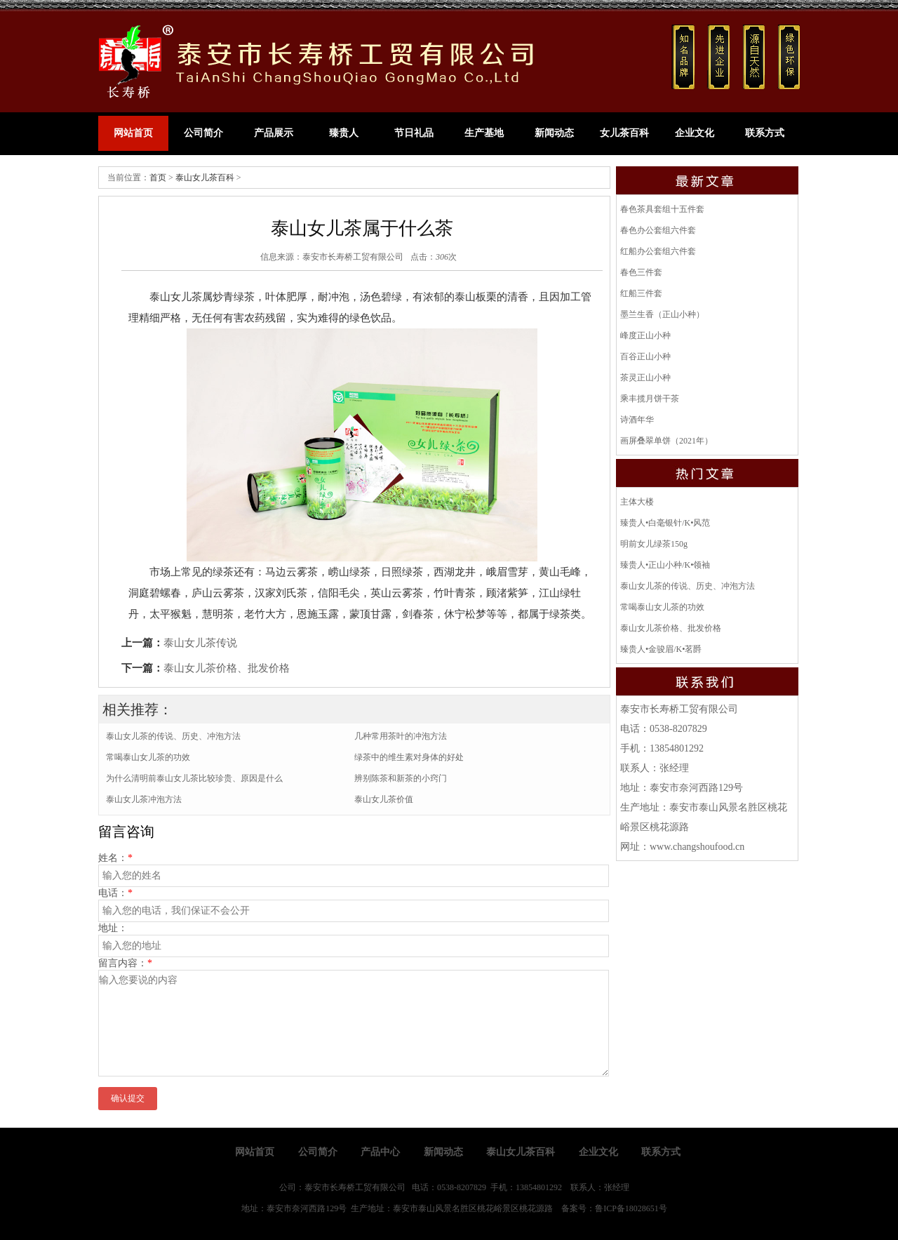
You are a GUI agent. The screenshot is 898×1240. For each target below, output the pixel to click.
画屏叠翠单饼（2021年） (666, 441)
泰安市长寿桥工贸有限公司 (352, 257)
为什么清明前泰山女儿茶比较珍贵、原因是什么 (194, 778)
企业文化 (694, 133)
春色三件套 (641, 272)
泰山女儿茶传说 (200, 642)
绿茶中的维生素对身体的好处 (409, 757)
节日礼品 (414, 133)
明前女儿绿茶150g (654, 544)
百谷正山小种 (645, 356)
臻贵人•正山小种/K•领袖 (665, 565)
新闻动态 (554, 133)
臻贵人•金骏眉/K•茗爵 (661, 649)
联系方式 (764, 133)
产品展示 (273, 133)
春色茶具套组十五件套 (662, 209)
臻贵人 (343, 133)
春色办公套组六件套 (658, 230)
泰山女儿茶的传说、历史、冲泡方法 (173, 736)
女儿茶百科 (624, 133)
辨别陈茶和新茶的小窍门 (400, 778)
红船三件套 (641, 293)
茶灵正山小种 (645, 377)
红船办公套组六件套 (658, 251)
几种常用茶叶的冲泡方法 (400, 736)
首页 (157, 177)
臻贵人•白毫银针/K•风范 (665, 523)
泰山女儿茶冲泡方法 (144, 799)
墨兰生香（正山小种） (662, 314)
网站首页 (133, 133)
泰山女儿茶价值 (383, 799)
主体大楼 (637, 502)
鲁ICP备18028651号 (631, 1208)
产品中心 (380, 1152)
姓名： (115, 858)
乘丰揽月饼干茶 (649, 399)
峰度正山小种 (645, 335)
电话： (115, 893)
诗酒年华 (637, 420)
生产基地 (484, 133)
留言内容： (125, 963)
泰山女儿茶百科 (204, 177)
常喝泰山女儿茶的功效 (148, 757)
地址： (113, 928)
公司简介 (203, 133)
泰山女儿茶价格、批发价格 (226, 668)
